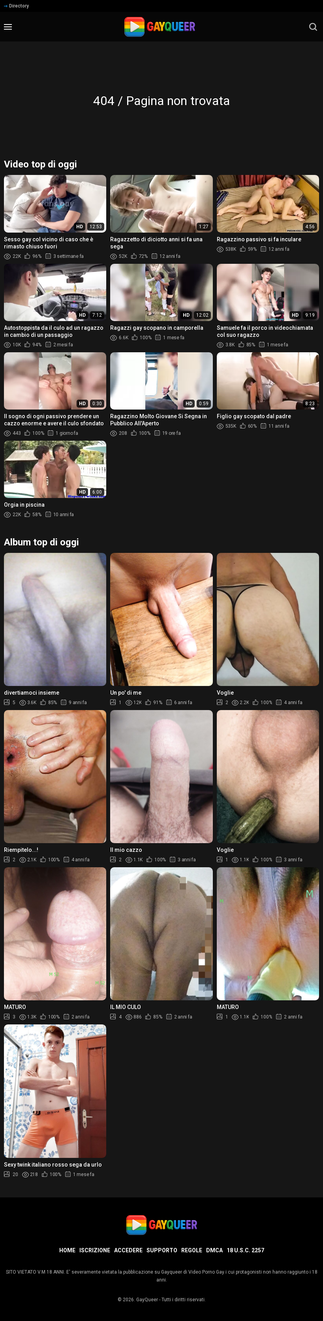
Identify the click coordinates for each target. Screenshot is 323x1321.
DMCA (214, 1250)
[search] (313, 27)
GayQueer (147, 1299)
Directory (16, 6)
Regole (191, 1250)
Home (67, 1250)
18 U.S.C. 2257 (245, 1250)
